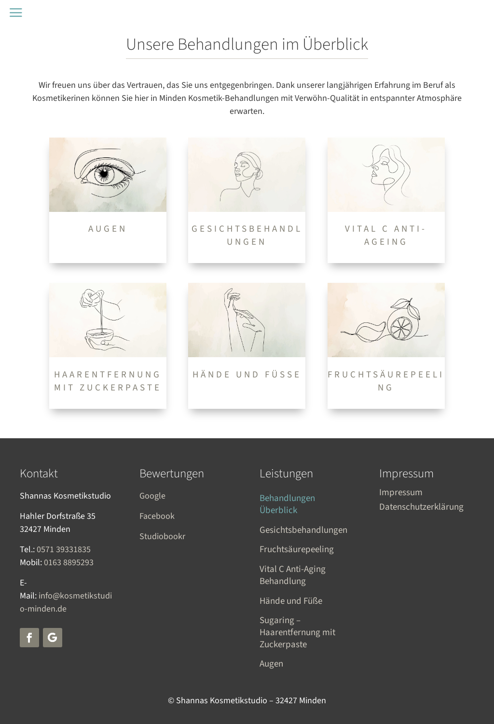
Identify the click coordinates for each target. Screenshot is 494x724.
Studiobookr (162, 536)
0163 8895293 (69, 563)
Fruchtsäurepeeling (297, 550)
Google (152, 496)
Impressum (401, 494)
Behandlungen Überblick (287, 505)
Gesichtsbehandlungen (303, 531)
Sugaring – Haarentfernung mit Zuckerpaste (297, 633)
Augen (271, 664)
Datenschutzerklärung (421, 509)
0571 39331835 (64, 549)
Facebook (157, 516)
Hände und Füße (291, 602)
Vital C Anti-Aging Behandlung (293, 576)
